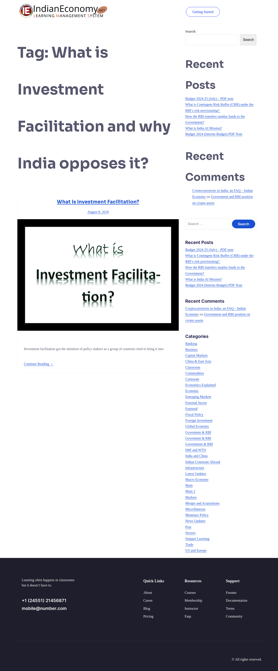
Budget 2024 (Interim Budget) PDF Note (213, 134)
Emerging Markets (198, 397)
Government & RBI (199, 444)
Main (189, 485)
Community (234, 616)
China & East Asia (198, 361)
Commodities (194, 373)
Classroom (192, 367)
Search (190, 31)
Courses (190, 592)
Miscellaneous (195, 509)
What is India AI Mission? (203, 128)
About (147, 592)
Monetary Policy (196, 515)
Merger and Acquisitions (202, 503)
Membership (193, 600)
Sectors (190, 533)
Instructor (191, 608)
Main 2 (190, 491)
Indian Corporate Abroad (202, 462)
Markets (191, 497)
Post (188, 527)
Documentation (236, 600)
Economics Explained (200, 385)
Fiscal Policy (194, 414)
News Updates (195, 521)
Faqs (188, 616)
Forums (231, 592)
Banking (191, 344)
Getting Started (202, 12)
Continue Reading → (38, 364)
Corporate (192, 379)
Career (148, 600)
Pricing (148, 616)
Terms (230, 608)
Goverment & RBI (198, 432)
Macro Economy (196, 479)
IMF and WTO (195, 450)
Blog (146, 608)
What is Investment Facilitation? (98, 202)
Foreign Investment (198, 420)
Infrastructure (194, 468)
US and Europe (196, 550)
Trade (189, 544)
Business (191, 349)
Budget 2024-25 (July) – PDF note (209, 98)
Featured (191, 409)
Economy (192, 391)
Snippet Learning (197, 539)
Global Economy (197, 426)
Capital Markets (196, 355)
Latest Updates (195, 474)
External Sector (196, 403)
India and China (196, 456)
